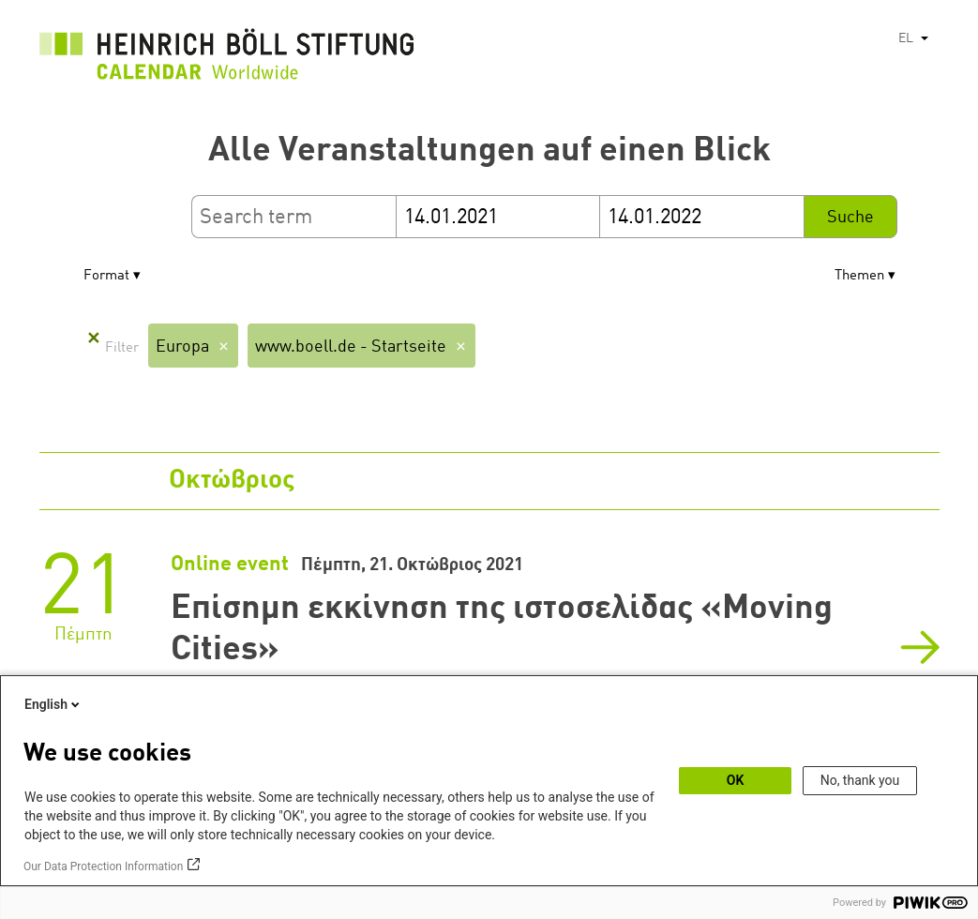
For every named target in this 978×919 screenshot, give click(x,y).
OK (736, 780)
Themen (859, 276)
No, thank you (860, 780)
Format (106, 276)
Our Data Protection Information (103, 866)
